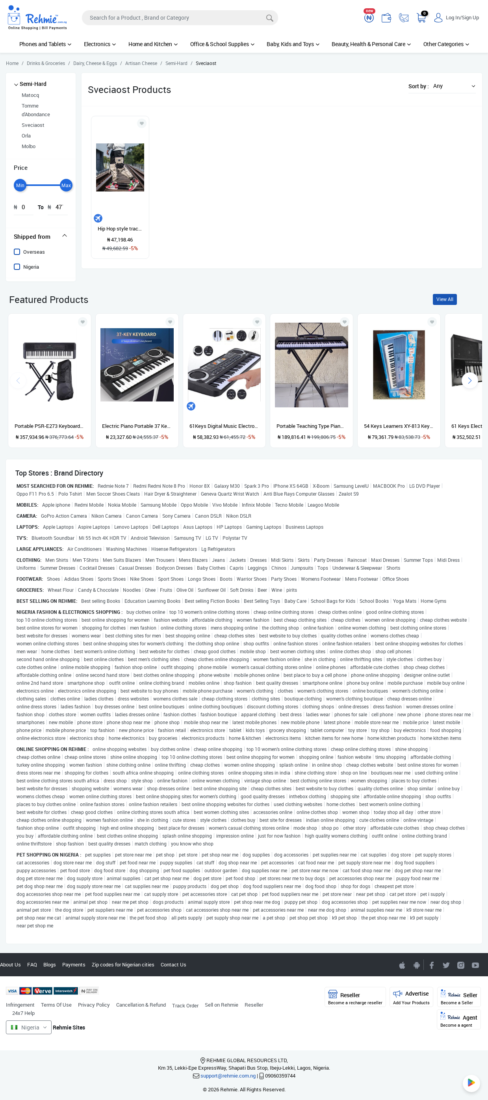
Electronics (100, 44)
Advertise (411, 997)
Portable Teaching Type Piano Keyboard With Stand (311, 425)
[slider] (20, 185)
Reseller (254, 1004)
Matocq (30, 94)
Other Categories (446, 44)
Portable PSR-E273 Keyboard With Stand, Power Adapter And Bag (50, 425)
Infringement (20, 1004)
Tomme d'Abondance (36, 110)
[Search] (180, 18)
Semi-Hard (33, 83)
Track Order (185, 1005)
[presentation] (470, 380)
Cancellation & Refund (141, 1004)
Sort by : (418, 86)
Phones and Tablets (45, 44)
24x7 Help (23, 1012)
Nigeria (31, 266)
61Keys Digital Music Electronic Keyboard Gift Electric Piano (224, 425)
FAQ (32, 964)
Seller (459, 997)
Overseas (34, 251)
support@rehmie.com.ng (228, 1075)
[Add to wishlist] (82, 322)
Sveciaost (33, 124)
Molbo (28, 146)
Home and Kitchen (153, 44)
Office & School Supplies (222, 44)
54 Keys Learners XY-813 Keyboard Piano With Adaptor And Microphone (399, 425)
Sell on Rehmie (221, 1004)
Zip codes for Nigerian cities (123, 964)
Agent (458, 1020)
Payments (73, 964)
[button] (452, 85)
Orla (26, 135)
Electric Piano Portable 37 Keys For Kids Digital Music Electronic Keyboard (137, 425)
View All (444, 299)
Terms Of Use (56, 1004)
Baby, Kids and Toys (293, 44)
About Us (10, 964)
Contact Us (173, 964)
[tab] (41, 236)
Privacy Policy (94, 1004)
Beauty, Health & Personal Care (371, 44)
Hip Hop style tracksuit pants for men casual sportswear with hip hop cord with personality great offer (120, 228)
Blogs (49, 964)
